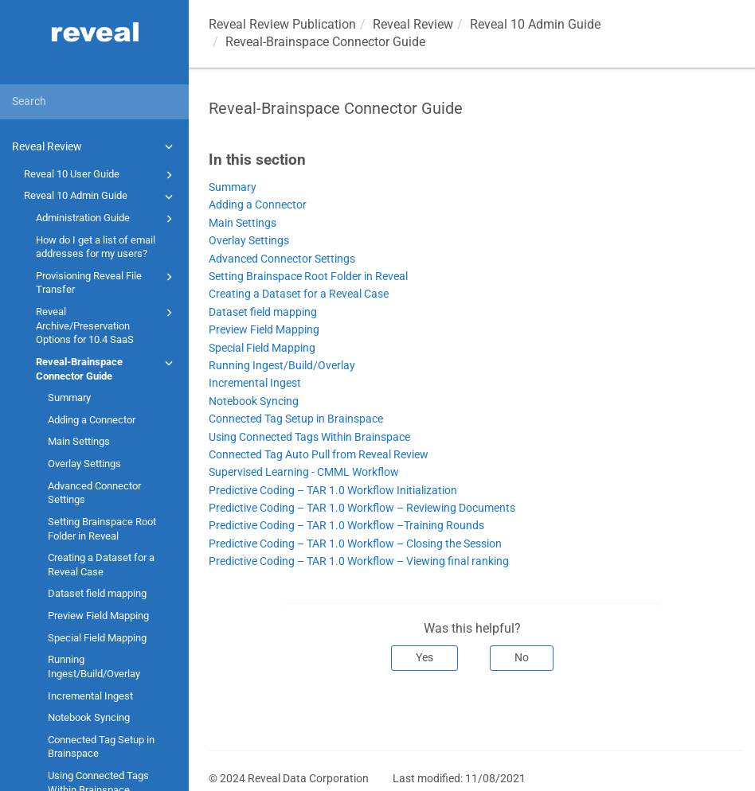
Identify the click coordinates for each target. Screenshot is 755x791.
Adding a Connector (91, 420)
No (521, 657)
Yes (424, 657)
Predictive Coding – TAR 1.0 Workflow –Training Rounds (346, 525)
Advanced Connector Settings (94, 493)
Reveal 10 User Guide (101, 175)
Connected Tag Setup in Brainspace (101, 747)
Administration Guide (107, 219)
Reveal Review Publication (282, 24)
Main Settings (79, 441)
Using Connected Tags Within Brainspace (309, 437)
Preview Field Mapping (98, 616)
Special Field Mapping (97, 638)
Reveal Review (95, 146)
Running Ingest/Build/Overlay (94, 666)
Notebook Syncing (89, 717)
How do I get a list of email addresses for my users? (95, 247)
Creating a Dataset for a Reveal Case (101, 564)
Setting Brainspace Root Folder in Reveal (102, 529)
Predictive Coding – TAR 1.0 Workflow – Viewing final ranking (359, 561)
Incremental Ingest (90, 696)
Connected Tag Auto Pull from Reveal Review (318, 455)
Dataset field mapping (97, 593)
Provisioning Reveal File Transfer (107, 282)
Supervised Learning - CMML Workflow (304, 472)
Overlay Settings (84, 464)
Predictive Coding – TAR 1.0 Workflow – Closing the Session (355, 544)
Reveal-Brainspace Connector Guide (107, 368)
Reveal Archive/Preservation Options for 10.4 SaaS (107, 324)
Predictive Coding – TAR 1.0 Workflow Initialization (333, 490)
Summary (69, 397)
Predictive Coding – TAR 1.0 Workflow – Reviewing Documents (362, 508)
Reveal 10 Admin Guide (101, 196)
